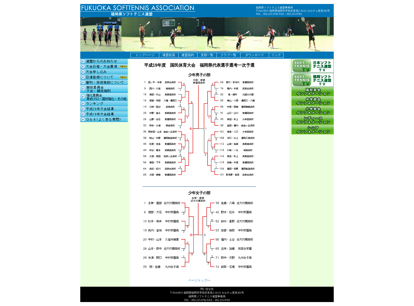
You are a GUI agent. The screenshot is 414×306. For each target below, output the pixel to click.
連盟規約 (187, 55)
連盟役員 (168, 55)
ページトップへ (199, 280)
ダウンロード (254, 55)
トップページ (144, 55)
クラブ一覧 (228, 55)
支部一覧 (207, 55)
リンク (276, 55)
